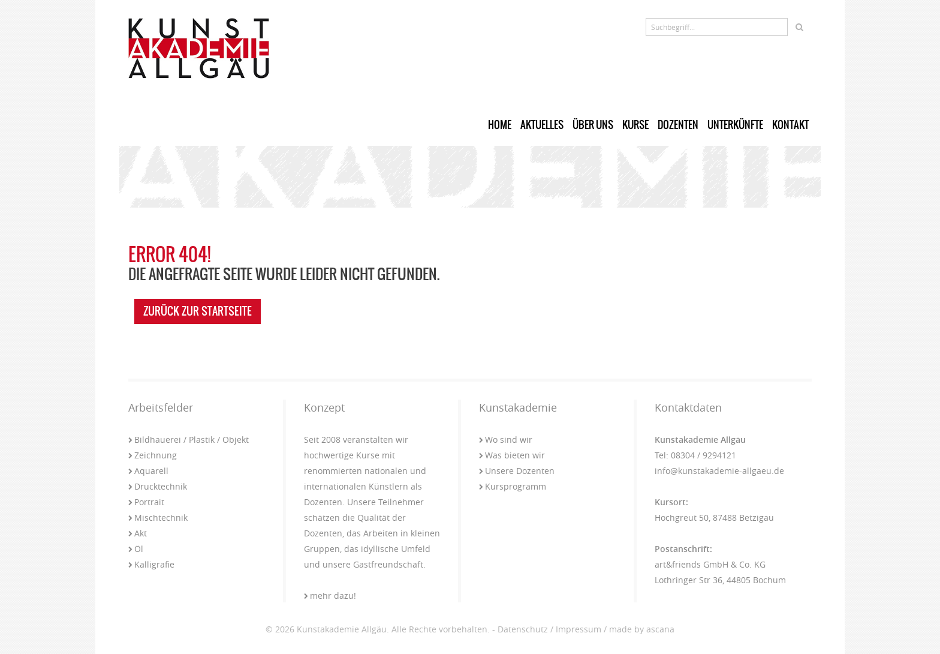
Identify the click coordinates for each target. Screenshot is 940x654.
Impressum (578, 629)
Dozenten (678, 125)
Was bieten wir (512, 455)
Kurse (635, 125)
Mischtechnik (158, 517)
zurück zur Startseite (197, 311)
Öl (135, 548)
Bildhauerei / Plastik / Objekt (188, 439)
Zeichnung (152, 455)
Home (499, 125)
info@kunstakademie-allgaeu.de (719, 470)
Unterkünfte (735, 125)
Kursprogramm (512, 486)
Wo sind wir (505, 439)
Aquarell (148, 470)
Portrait (146, 502)
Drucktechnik (157, 486)
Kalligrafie (151, 564)
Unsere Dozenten (517, 470)
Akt (137, 533)
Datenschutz (523, 629)
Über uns (593, 125)
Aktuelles (542, 125)
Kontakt (790, 125)
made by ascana (641, 629)
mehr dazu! (330, 595)
